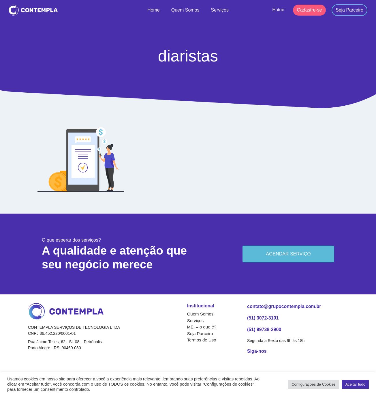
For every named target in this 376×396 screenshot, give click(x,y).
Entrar (278, 9)
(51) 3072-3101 (263, 317)
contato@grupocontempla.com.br (284, 306)
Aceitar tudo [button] (355, 384)
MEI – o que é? (202, 326)
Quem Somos (185, 10)
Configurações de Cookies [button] (313, 384)
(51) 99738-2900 (264, 329)
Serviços (220, 10)
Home (153, 10)
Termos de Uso (201, 339)
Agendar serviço (288, 253)
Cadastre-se (309, 10)
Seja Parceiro (349, 10)
